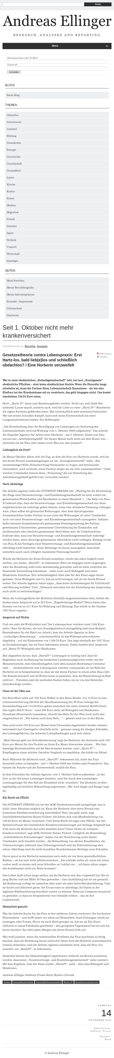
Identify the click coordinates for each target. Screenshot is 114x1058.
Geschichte (13, 156)
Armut (7, 982)
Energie (11, 149)
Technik (11, 240)
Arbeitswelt (14, 122)
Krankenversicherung (86, 982)
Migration (13, 212)
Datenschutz (14, 308)
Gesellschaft (14, 163)
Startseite (13, 315)
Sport (10, 233)
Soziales (12, 226)
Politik (11, 219)
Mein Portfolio (15, 280)
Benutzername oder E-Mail (22, 58)
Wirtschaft (13, 253)
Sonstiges (12, 260)
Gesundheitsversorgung (48, 982)
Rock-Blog (13, 95)
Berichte (30, 346)
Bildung (11, 135)
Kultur (11, 191)
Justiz (10, 177)
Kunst (10, 198)
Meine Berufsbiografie (20, 287)
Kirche (11, 184)
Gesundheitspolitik (23, 982)
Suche (98, 4)
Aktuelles (12, 115)
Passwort (12, 65)
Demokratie (14, 142)
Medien (11, 205)
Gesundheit (14, 170)
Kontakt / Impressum (20, 301)
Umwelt (12, 246)
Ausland (12, 128)
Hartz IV (68, 982)
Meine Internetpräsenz (20, 294)
